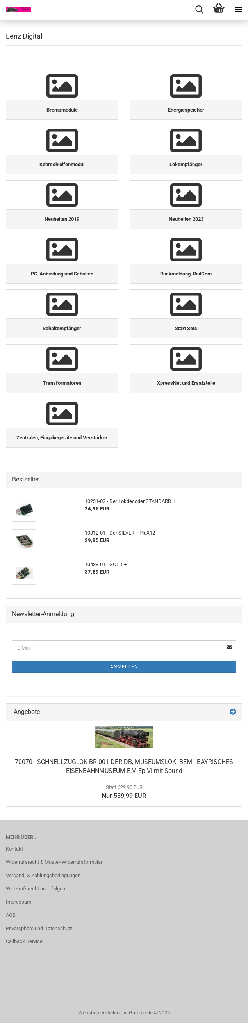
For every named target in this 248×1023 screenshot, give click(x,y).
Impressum (18, 902)
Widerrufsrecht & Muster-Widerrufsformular (54, 862)
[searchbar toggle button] (199, 10)
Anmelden (124, 667)
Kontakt (14, 849)
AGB (11, 915)
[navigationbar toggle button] (238, 10)
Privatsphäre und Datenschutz (39, 928)
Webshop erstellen (99, 1013)
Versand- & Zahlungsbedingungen (43, 875)
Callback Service (24, 941)
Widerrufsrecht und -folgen (35, 889)
